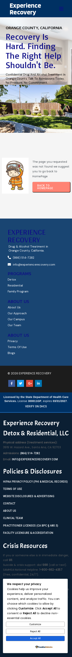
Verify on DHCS (36, 406)
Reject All (35, 631)
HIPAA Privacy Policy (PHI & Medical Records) (35, 481)
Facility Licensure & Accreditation (28, 532)
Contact (9, 503)
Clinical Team (13, 518)
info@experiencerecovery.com (35, 459)
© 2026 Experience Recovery (29, 373)
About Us (9, 510)
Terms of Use (12, 488)
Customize (35, 624)
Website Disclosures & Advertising (28, 496)
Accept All (35, 638)
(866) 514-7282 (30, 453)
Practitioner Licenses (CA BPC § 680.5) (30, 525)
